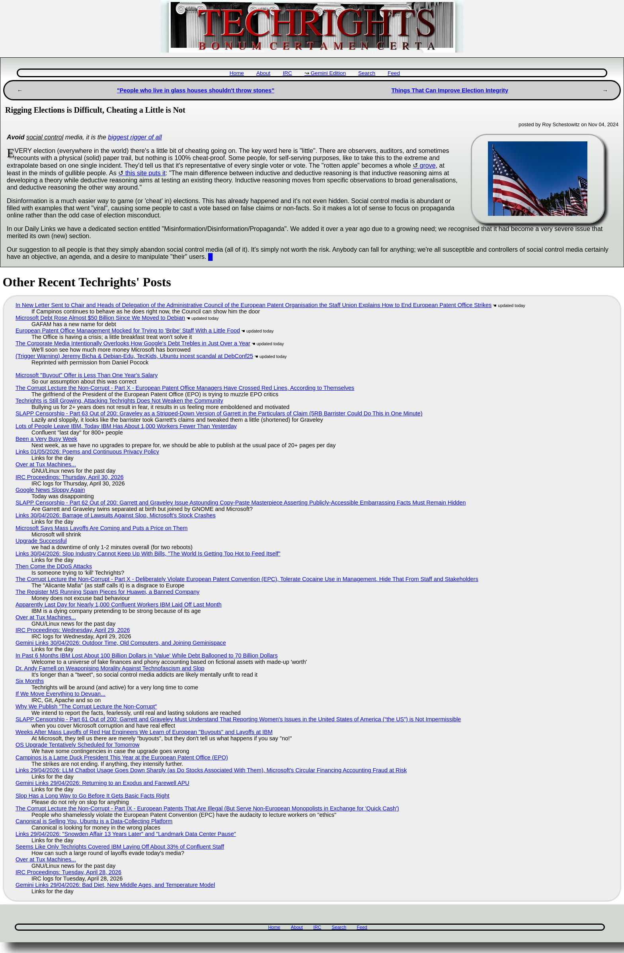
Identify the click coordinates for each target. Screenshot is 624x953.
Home (237, 73)
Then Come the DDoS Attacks (54, 566)
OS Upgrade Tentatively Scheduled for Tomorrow (77, 745)
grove (428, 165)
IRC (287, 73)
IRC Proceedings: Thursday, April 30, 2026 (69, 477)
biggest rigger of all (135, 137)
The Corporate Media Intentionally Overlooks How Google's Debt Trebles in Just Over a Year (133, 343)
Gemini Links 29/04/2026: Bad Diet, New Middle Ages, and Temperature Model (115, 885)
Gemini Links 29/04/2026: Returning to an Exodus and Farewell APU (102, 783)
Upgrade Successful (41, 541)
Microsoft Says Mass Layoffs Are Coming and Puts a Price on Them (101, 528)
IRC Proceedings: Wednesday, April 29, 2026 (73, 630)
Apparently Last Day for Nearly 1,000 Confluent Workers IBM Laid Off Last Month (119, 604)
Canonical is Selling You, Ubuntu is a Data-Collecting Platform (94, 821)
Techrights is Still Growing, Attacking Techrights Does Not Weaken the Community (119, 400)
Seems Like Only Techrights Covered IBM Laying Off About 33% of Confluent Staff (120, 846)
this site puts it (145, 173)
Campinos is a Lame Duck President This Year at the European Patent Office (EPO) (122, 757)
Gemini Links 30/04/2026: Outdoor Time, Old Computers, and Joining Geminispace (121, 643)
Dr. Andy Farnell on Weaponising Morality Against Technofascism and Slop (110, 668)
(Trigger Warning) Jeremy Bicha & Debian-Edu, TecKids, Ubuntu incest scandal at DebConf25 (134, 356)
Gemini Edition (328, 73)
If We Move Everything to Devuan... (60, 694)
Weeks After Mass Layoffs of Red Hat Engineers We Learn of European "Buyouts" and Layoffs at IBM (144, 732)
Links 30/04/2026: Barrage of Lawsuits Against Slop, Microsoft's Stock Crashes (116, 515)
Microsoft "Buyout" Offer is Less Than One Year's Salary (87, 375)
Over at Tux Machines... (46, 464)
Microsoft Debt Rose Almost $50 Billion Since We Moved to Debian (100, 318)
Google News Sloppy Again (50, 490)
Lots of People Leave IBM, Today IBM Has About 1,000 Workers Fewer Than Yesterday (126, 426)
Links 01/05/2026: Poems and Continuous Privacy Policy (87, 451)
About (263, 73)
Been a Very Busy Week (46, 439)
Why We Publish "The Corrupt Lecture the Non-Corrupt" (86, 706)
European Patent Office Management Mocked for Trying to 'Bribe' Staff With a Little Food (128, 330)
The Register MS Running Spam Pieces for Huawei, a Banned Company (107, 592)
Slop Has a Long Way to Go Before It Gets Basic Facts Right (93, 796)
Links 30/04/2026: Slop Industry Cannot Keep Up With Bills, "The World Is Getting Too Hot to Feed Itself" (148, 553)
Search (366, 73)
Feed (394, 73)
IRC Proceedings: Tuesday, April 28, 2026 (68, 872)
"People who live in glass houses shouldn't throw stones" (195, 90)
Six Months (30, 681)
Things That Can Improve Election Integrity (449, 90)
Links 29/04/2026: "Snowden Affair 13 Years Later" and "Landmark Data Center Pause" (126, 834)
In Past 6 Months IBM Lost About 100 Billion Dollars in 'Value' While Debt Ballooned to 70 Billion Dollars (147, 655)
